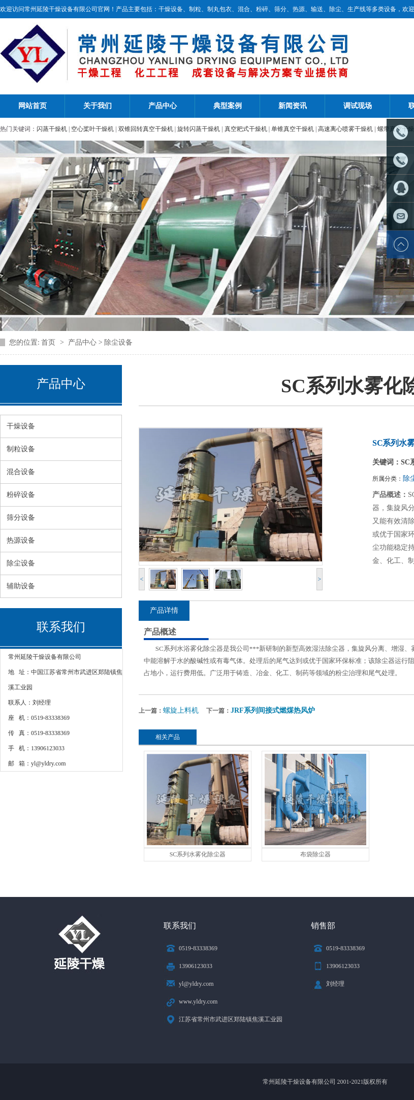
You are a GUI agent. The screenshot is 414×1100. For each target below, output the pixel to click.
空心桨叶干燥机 (92, 128)
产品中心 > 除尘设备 (100, 342)
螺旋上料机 (181, 710)
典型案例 (227, 106)
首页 (49, 342)
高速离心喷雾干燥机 (345, 128)
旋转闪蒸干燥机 (198, 128)
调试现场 (357, 106)
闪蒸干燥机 (52, 128)
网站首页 (32, 106)
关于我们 (97, 106)
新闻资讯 (292, 106)
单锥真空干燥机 (292, 128)
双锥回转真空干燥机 (145, 128)
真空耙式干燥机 (246, 128)
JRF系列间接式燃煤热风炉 (273, 710)
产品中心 (162, 106)
